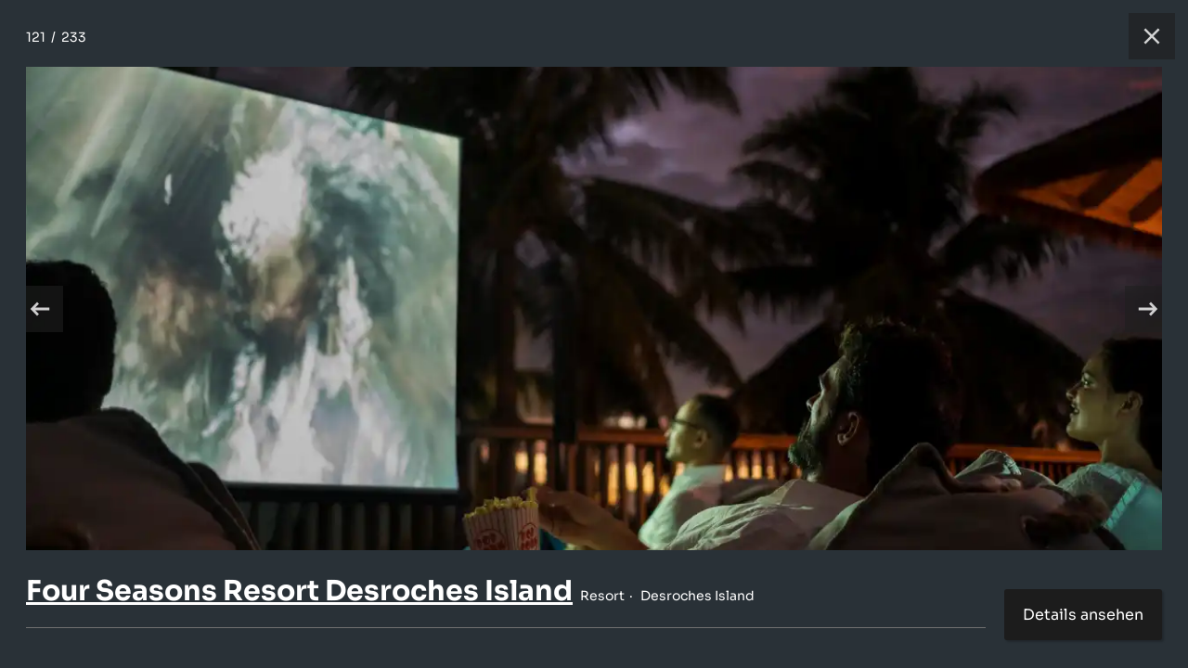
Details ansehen (1083, 614)
